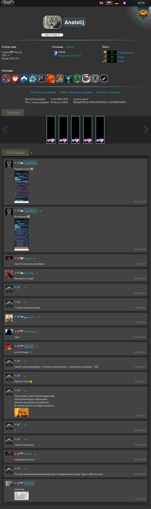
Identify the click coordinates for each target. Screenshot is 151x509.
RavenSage (30, 331)
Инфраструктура (125, 52)
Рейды (120, 56)
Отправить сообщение (108, 92)
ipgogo (29, 346)
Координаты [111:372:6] (69, 55)
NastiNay (29, 272)
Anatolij (29, 483)
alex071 (28, 453)
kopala (27, 258)
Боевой (120, 61)
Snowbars (30, 162)
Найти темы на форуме (43, 92)
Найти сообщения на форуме (76, 92)
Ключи (70, 46)
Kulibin (31, 316)
